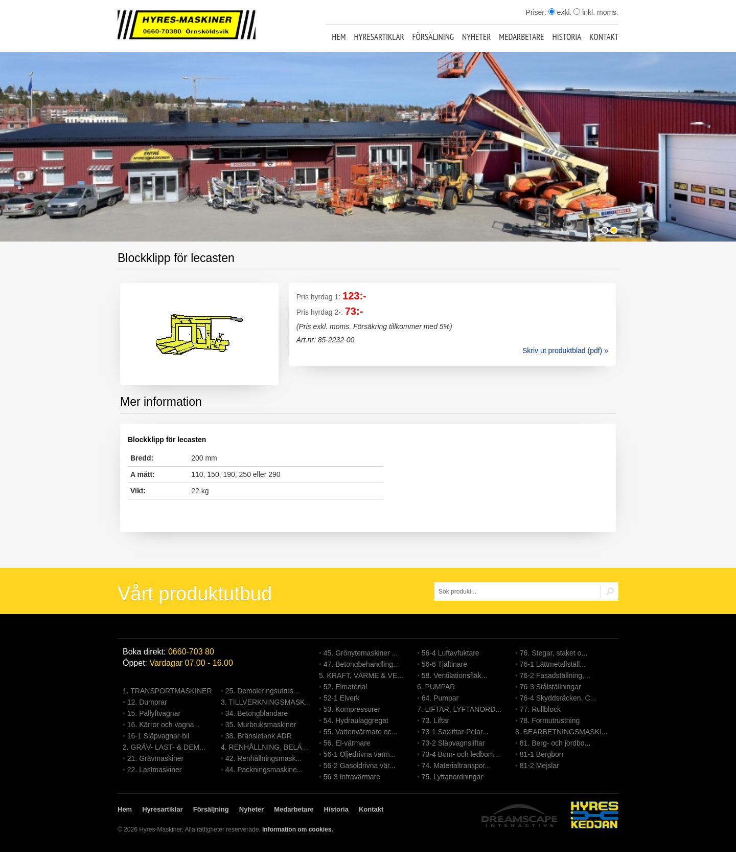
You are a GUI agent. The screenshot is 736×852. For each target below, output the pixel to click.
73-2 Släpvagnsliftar (453, 743)
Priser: (536, 12)
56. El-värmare (347, 743)
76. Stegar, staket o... (553, 653)
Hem (339, 36)
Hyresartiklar (379, 36)
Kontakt (603, 36)
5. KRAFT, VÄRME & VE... (361, 675)
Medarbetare (521, 36)
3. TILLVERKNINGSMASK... (266, 702)
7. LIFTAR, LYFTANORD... (459, 709)
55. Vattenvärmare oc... (360, 732)
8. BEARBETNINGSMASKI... (561, 732)
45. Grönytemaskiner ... (361, 653)
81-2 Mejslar (539, 765)
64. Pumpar (440, 698)
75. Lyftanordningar (452, 777)
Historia (567, 36)
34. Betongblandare (256, 713)
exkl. (560, 12)
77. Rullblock (540, 709)
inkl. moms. (595, 12)
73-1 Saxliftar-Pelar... (455, 732)
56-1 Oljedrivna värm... (360, 754)
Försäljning (433, 36)
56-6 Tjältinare (444, 664)
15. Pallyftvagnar (153, 713)
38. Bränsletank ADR (258, 736)
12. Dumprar (147, 702)
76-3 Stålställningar (550, 687)
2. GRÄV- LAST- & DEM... (164, 747)
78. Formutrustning (550, 720)
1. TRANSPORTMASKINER (167, 691)
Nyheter (476, 36)
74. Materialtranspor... (456, 765)
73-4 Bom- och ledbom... (461, 754)
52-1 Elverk (342, 698)
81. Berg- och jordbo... (555, 743)
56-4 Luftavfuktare (450, 653)
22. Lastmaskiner (154, 770)
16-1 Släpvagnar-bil (158, 736)
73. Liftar (435, 720)
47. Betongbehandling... (361, 664)
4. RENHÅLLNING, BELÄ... (264, 747)
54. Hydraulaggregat (356, 720)
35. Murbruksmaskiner (260, 724)
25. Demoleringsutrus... (262, 691)
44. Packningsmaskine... (264, 770)
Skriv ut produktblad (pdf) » (565, 350)
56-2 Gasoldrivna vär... (360, 765)
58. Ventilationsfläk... (454, 675)
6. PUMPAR (436, 687)
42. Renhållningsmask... (263, 758)
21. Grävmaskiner (155, 758)
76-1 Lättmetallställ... (553, 664)
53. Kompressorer (352, 709)
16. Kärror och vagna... (163, 724)
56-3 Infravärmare (352, 777)
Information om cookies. (297, 829)
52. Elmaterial (345, 687)
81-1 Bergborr (542, 754)
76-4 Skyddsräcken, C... (558, 698)
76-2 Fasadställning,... (555, 675)
